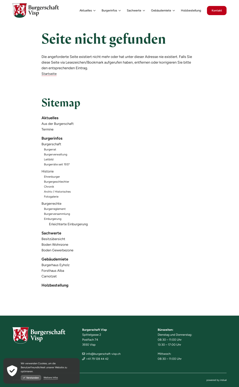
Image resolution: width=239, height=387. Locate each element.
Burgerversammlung (57, 215)
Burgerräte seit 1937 (57, 165)
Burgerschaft (51, 145)
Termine (47, 130)
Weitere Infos (51, 377)
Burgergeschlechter (57, 182)
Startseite (49, 73)
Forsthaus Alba (53, 272)
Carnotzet (49, 278)
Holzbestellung (56, 287)
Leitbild (49, 160)
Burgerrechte (52, 204)
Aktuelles (50, 118)
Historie (47, 172)
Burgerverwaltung (56, 155)
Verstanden (31, 377)
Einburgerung (53, 220)
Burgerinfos (53, 139)
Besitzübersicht (53, 240)
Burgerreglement (55, 210)
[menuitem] (86, 12)
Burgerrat (50, 150)
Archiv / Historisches (57, 192)
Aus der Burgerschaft (58, 124)
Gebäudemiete (56, 261)
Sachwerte (52, 234)
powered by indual (216, 380)
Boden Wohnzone (55, 246)
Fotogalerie (51, 197)
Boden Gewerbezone (58, 251)
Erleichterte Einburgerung (69, 225)
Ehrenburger (52, 177)
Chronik (49, 187)
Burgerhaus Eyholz (56, 267)
